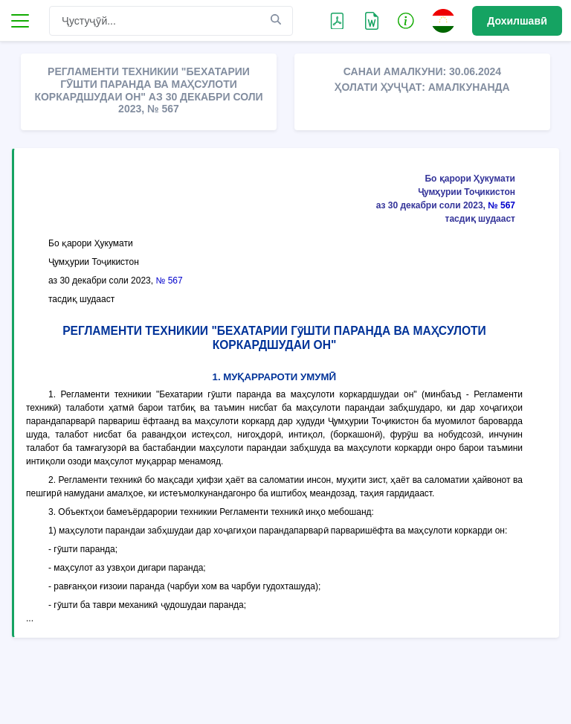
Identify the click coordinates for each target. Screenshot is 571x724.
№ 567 (501, 205)
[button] (406, 20)
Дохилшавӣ (517, 21)
